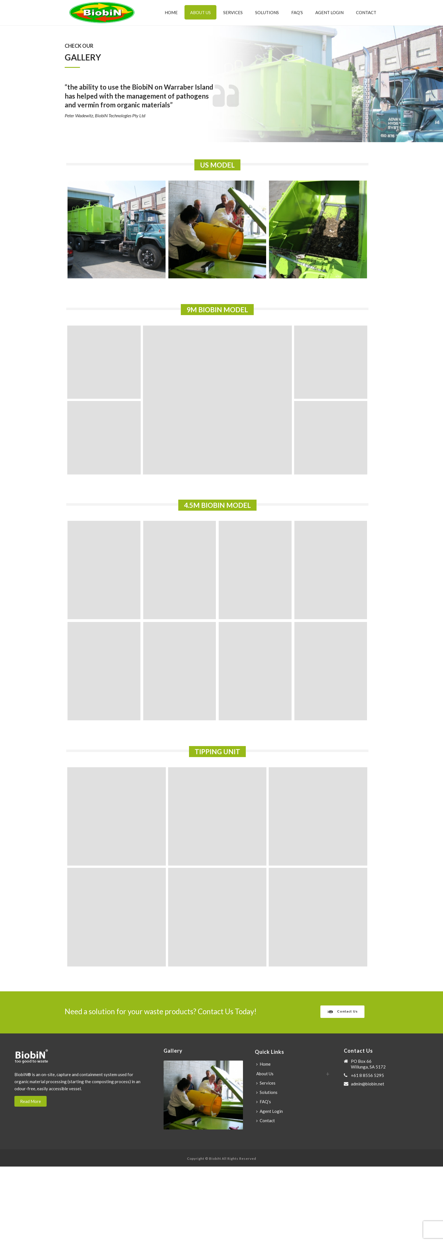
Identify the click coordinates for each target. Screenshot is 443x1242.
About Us (200, 12)
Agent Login (329, 12)
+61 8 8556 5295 (367, 1075)
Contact (366, 12)
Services (233, 12)
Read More (30, 1101)
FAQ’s (297, 12)
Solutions (267, 12)
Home (171, 12)
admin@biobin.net (367, 1083)
